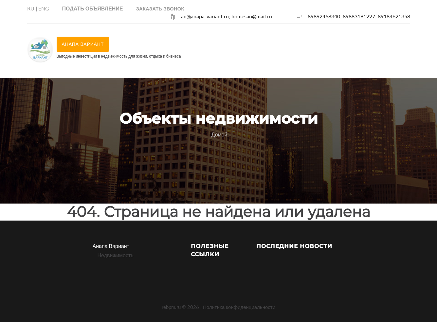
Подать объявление (92, 8)
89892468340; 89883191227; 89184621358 (359, 16)
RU (30, 8)
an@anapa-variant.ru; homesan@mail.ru (226, 16)
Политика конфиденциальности (239, 307)
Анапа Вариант (111, 246)
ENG (43, 8)
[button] (160, 8)
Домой (219, 134)
